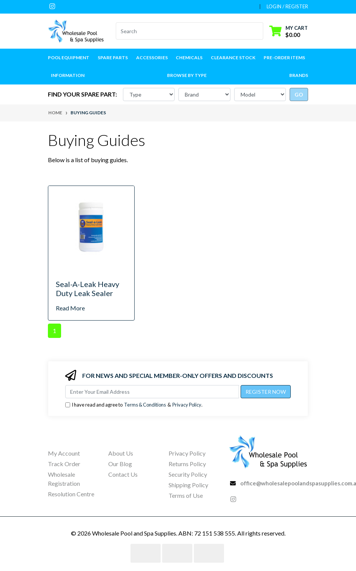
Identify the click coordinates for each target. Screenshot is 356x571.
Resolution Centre (71, 493)
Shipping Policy (188, 484)
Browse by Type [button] (187, 75)
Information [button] (67, 75)
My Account (64, 453)
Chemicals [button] (189, 57)
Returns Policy (187, 463)
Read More (70, 308)
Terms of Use (186, 495)
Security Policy (188, 474)
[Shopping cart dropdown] (288, 31)
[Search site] (258, 31)
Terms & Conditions (145, 405)
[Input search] (185, 31)
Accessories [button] (152, 57)
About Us (120, 453)
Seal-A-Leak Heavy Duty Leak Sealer (87, 288)
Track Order (64, 463)
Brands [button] (298, 75)
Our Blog (120, 463)
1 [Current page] (54, 330)
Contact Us (123, 474)
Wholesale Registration (64, 479)
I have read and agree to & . (134, 404)
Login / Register (287, 6)
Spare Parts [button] (113, 57)
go (299, 94)
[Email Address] (152, 391)
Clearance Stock (233, 57)
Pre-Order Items (284, 57)
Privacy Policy (186, 405)
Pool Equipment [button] (68, 57)
